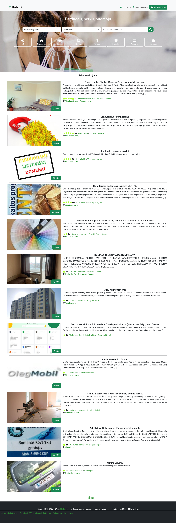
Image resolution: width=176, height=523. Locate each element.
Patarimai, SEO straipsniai (31, 513)
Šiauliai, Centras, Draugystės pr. (78, 101)
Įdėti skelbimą (158, 7)
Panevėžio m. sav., (72, 413)
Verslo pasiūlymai (96, 133)
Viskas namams (75, 470)
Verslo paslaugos (93, 444)
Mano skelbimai (140, 7)
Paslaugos (88, 470)
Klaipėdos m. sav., (72, 473)
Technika (73, 335)
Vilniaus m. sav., (72, 136)
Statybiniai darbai (94, 300)
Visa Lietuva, (70, 303)
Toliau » (91, 497)
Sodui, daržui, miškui (87, 335)
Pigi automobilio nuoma (63, 513)
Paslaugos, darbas (76, 444)
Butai (99, 98)
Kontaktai (125, 7)
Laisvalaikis (83, 133)
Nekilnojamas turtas (86, 98)
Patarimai (47, 513)
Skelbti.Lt (15, 7)
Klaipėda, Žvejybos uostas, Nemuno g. (81, 274)
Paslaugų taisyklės (102, 509)
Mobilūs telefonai (86, 372)
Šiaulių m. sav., (71, 205)
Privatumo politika (119, 509)
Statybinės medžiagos (98, 234)
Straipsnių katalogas (9, 513)
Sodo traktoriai (104, 335)
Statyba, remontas (79, 234)
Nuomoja (107, 98)
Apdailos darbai (93, 410)
